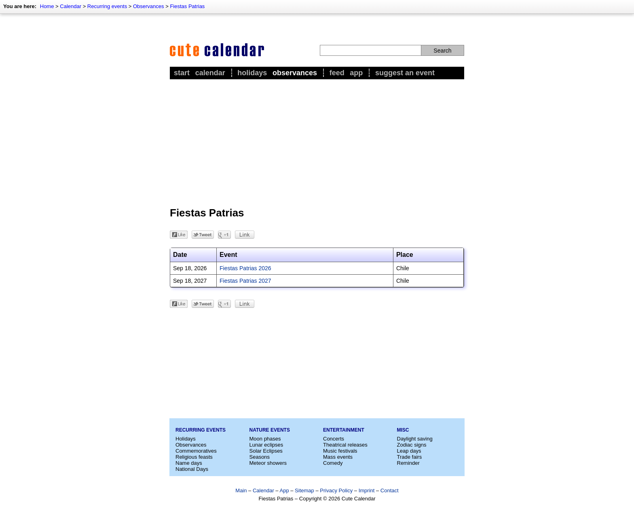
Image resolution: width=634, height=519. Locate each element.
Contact (389, 490)
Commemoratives (196, 451)
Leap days (409, 451)
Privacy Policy (336, 490)
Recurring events (107, 6)
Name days (188, 463)
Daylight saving (415, 439)
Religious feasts (194, 457)
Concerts (333, 439)
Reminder (408, 463)
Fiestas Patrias (187, 6)
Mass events (338, 457)
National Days (191, 469)
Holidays (252, 73)
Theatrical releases (345, 445)
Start (182, 73)
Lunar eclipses (266, 445)
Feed (337, 73)
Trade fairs (409, 457)
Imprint (367, 490)
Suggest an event (405, 73)
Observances (148, 6)
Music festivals (340, 451)
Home (47, 6)
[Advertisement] (317, 142)
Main (241, 490)
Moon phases (265, 439)
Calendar (70, 6)
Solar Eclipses (266, 451)
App (356, 73)
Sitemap (304, 490)
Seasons (259, 457)
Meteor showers (268, 463)
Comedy (332, 463)
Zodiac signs (412, 445)
